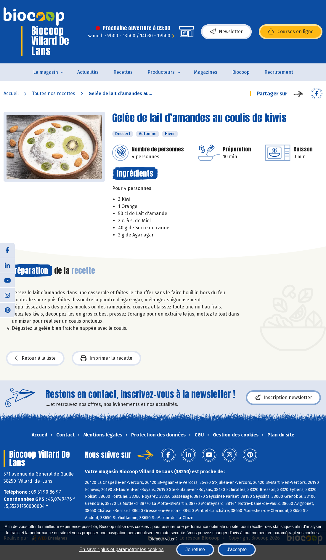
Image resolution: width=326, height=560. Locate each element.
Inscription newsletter (283, 398)
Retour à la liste (35, 358)
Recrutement (278, 72)
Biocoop (241, 72)
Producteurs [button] (161, 72)
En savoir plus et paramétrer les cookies (121, 549)
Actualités (88, 72)
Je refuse (195, 549)
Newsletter (226, 32)
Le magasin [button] (45, 72)
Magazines (205, 72)
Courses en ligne (291, 32)
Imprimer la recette (106, 358)
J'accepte (237, 549)
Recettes (123, 72)
